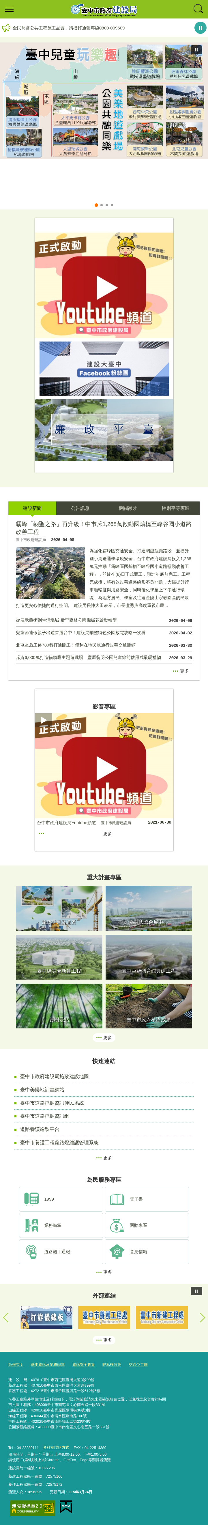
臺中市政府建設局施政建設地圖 (54, 1076)
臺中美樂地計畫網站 (42, 1090)
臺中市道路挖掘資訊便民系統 (52, 1103)
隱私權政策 (111, 1364)
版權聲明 (15, 1364)
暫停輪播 (200, 28)
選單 (9, 9)
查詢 (199, 9)
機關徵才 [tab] (128, 508)
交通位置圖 (138, 1364)
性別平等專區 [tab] (176, 508)
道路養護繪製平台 (39, 1129)
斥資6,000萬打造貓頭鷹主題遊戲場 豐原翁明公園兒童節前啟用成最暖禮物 (104, 658)
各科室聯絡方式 (56, 1447)
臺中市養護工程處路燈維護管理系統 (59, 1142)
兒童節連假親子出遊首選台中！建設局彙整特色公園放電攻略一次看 (104, 633)
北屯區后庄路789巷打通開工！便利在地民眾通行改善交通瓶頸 (104, 645)
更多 (184, 670)
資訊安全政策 (83, 1364)
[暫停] (196, 49)
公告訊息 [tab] (80, 508)
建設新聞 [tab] (32, 508)
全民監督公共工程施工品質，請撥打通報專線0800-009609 (69, 27)
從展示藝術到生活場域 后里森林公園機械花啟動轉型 (104, 621)
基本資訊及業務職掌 (48, 1364)
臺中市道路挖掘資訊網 (44, 1116)
